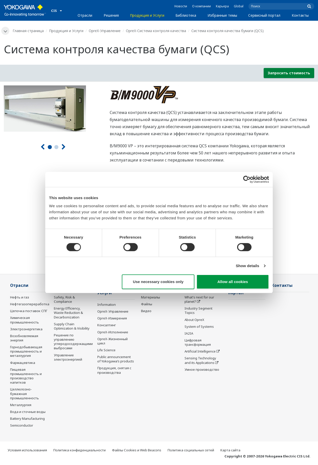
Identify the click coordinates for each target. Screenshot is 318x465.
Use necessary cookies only (158, 282)
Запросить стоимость (289, 73)
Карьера (222, 6)
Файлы (146, 304)
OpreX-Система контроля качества (156, 30)
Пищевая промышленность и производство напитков (26, 376)
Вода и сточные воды (28, 411)
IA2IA (189, 333)
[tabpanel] (53, 108)
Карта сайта (230, 450)
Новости (180, 6)
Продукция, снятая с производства (114, 370)
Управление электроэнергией (68, 357)
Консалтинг (106, 325)
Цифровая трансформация (198, 342)
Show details (247, 266)
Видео (146, 311)
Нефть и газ (19, 297)
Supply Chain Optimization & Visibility (71, 326)
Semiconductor (21, 425)
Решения (111, 15)
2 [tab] (56, 147)
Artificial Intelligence (200, 351)
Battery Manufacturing (27, 418)
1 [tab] (50, 147)
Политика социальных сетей (191, 450)
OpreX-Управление (105, 30)
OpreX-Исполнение (112, 332)
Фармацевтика (22, 362)
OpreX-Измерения (112, 318)
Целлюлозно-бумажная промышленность (24, 393)
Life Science (106, 350)
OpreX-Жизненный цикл (112, 341)
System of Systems (199, 326)
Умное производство (202, 369)
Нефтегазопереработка (29, 304)
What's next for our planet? (199, 299)
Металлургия (20, 405)
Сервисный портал (264, 15)
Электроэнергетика (26, 329)
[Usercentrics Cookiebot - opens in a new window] (247, 179)
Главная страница (28, 30)
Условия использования (27, 450)
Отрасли (85, 15)
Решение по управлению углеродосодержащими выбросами (73, 341)
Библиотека (185, 15)
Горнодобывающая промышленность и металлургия (26, 351)
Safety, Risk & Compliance (64, 299)
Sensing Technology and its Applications (200, 360)
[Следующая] (63, 147)
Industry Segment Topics (198, 310)
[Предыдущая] (43, 147)
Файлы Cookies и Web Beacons (136, 450)
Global (238, 6)
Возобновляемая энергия (24, 338)
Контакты (300, 15)
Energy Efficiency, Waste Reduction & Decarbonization (68, 312)
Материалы (150, 297)
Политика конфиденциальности (79, 450)
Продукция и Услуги (147, 15)
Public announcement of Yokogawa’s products (115, 359)
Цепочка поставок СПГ (28, 311)
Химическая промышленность (24, 319)
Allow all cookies (232, 282)
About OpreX (194, 319)
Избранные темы (222, 15)
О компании (201, 6)
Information (106, 304)
